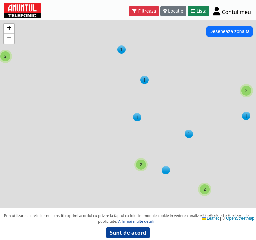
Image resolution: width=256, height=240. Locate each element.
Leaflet (210, 218)
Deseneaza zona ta (229, 31)
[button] (144, 80)
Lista (199, 11)
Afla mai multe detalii (136, 221)
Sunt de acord (128, 232)
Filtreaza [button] (144, 11)
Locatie (173, 11)
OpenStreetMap (240, 218)
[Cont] (232, 11)
